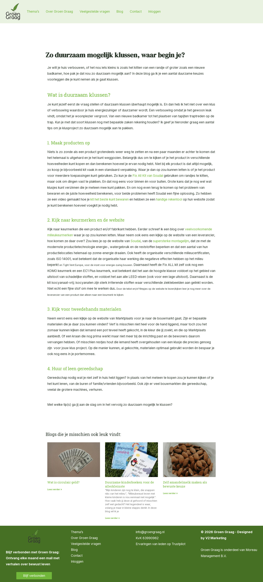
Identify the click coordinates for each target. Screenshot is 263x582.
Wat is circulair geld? (63, 482)
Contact (77, 556)
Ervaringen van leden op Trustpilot (161, 544)
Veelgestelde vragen (86, 544)
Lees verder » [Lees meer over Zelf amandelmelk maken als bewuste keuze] (170, 493)
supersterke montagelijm (171, 241)
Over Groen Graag (84, 538)
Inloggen (77, 562)
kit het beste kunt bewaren (109, 199)
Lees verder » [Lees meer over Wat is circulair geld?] (54, 489)
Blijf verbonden (34, 576)
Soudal (136, 241)
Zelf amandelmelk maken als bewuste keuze (185, 484)
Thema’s (77, 532)
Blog (74, 550)
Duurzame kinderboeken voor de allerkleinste (129, 484)
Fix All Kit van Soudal (148, 176)
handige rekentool (169, 199)
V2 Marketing (216, 538)
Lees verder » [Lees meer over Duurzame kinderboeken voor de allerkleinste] (112, 518)
